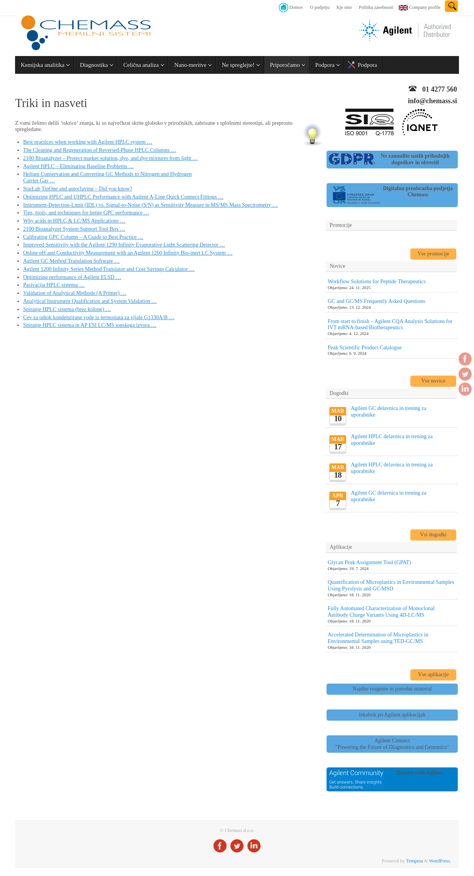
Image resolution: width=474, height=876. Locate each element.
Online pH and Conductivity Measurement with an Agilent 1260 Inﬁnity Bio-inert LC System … (127, 253)
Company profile (424, 7)
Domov (296, 7)
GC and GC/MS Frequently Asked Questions (376, 301)
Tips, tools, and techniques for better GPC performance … (86, 213)
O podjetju (320, 7)
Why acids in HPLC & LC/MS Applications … (74, 221)
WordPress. (440, 861)
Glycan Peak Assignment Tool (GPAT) (369, 562)
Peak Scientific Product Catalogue (365, 347)
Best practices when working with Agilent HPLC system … (87, 142)
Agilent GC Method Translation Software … (71, 261)
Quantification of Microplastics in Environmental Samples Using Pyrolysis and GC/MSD (391, 585)
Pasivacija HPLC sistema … (54, 285)
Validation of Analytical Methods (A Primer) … (75, 293)
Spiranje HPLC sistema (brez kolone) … (67, 309)
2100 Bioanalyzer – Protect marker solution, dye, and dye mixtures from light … (110, 158)
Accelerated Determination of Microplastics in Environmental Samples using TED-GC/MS (378, 638)
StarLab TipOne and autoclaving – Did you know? (77, 189)
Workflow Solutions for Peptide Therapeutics (377, 281)
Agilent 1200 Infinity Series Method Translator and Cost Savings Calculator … (109, 269)
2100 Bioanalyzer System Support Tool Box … (74, 229)
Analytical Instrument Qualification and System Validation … (90, 301)
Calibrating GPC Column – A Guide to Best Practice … (83, 237)
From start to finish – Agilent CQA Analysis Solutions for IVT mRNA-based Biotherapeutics (390, 324)
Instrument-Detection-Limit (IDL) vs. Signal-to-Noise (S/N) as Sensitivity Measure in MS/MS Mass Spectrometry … (150, 205)
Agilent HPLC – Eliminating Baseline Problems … (78, 166)
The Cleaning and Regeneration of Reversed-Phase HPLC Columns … (99, 150)
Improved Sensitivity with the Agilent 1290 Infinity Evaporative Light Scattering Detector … (124, 245)
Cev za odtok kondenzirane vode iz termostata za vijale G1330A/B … (98, 317)
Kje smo (344, 7)
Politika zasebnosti (376, 7)
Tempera (414, 861)
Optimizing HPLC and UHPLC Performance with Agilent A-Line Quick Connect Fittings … (123, 197)
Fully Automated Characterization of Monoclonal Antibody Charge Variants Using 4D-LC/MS (381, 612)
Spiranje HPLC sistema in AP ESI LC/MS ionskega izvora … (89, 325)
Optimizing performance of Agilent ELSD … (72, 277)
